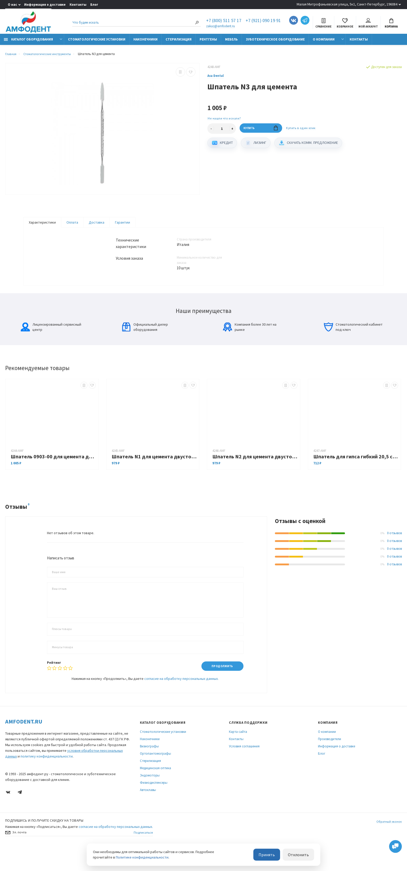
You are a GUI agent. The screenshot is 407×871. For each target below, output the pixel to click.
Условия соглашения (244, 767)
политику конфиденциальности (47, 777)
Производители (329, 760)
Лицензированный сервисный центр (51, 347)
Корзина (391, 24)
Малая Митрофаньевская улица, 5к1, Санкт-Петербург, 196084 (347, 4)
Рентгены (208, 42)
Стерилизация (179, 42)
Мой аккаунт (368, 24)
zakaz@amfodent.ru (220, 26)
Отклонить (300, 855)
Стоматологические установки (96, 42)
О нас (12, 4)
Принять (273, 855)
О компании (324, 42)
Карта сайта (238, 753)
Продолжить (220, 687)
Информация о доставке (45, 4)
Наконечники (145, 42)
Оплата (72, 225)
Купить (261, 132)
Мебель (231, 42)
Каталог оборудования (28, 42)
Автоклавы (148, 811)
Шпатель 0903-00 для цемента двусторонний (53, 477)
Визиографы (149, 767)
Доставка (96, 225)
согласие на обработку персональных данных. (181, 699)
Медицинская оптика (155, 789)
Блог (94, 4)
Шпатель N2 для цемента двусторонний (254, 477)
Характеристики (42, 225)
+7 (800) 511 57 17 (223, 21)
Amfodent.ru (23, 742)
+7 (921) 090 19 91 (263, 21)
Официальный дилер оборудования (145, 347)
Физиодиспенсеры (153, 803)
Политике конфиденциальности (142, 857)
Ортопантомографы (155, 774)
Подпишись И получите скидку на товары (44, 841)
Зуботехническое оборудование (275, 42)
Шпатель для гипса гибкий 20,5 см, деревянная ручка (355, 477)
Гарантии (122, 225)
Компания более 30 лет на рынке (249, 347)
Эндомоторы (150, 796)
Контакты (78, 4)
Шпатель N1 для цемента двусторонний (154, 477)
